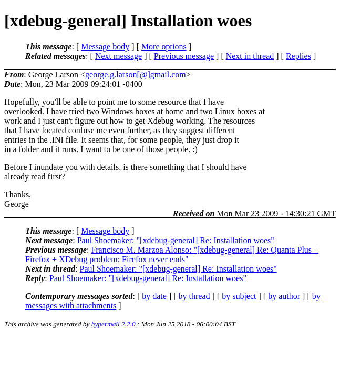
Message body (105, 46)
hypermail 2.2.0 (113, 324)
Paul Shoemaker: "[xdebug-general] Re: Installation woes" (175, 240)
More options (164, 46)
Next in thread (250, 56)
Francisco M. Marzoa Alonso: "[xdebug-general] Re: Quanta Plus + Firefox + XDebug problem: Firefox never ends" (171, 254)
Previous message (184, 56)
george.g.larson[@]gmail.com (135, 74)
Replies (298, 56)
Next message (118, 56)
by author (284, 296)
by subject (239, 296)
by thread (194, 296)
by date (154, 296)
